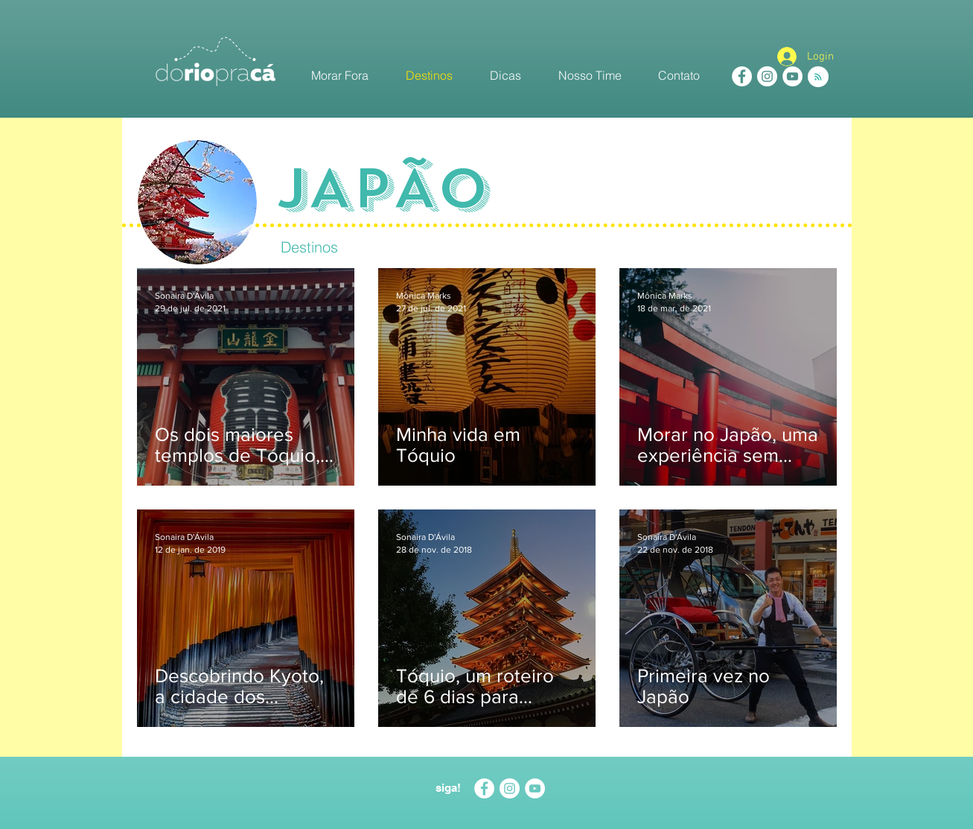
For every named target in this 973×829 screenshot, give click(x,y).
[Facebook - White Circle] (742, 76)
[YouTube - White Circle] (792, 76)
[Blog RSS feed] (818, 77)
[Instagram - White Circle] (767, 76)
